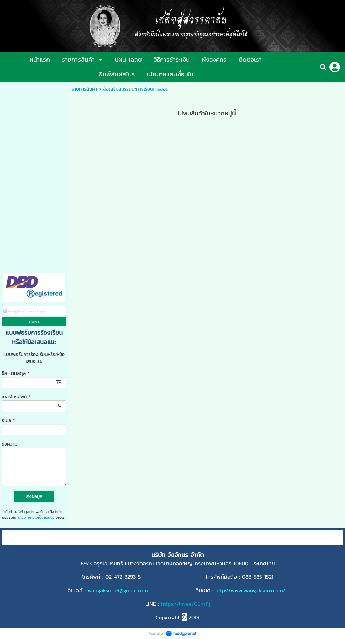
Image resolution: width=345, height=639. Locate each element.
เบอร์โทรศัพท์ (16, 396)
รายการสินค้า (84, 89)
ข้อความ (9, 444)
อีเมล (8, 420)
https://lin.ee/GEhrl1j (185, 604)
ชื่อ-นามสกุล (15, 373)
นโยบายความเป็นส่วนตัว (36, 517)
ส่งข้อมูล (34, 496)
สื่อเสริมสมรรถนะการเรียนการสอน (135, 89)
